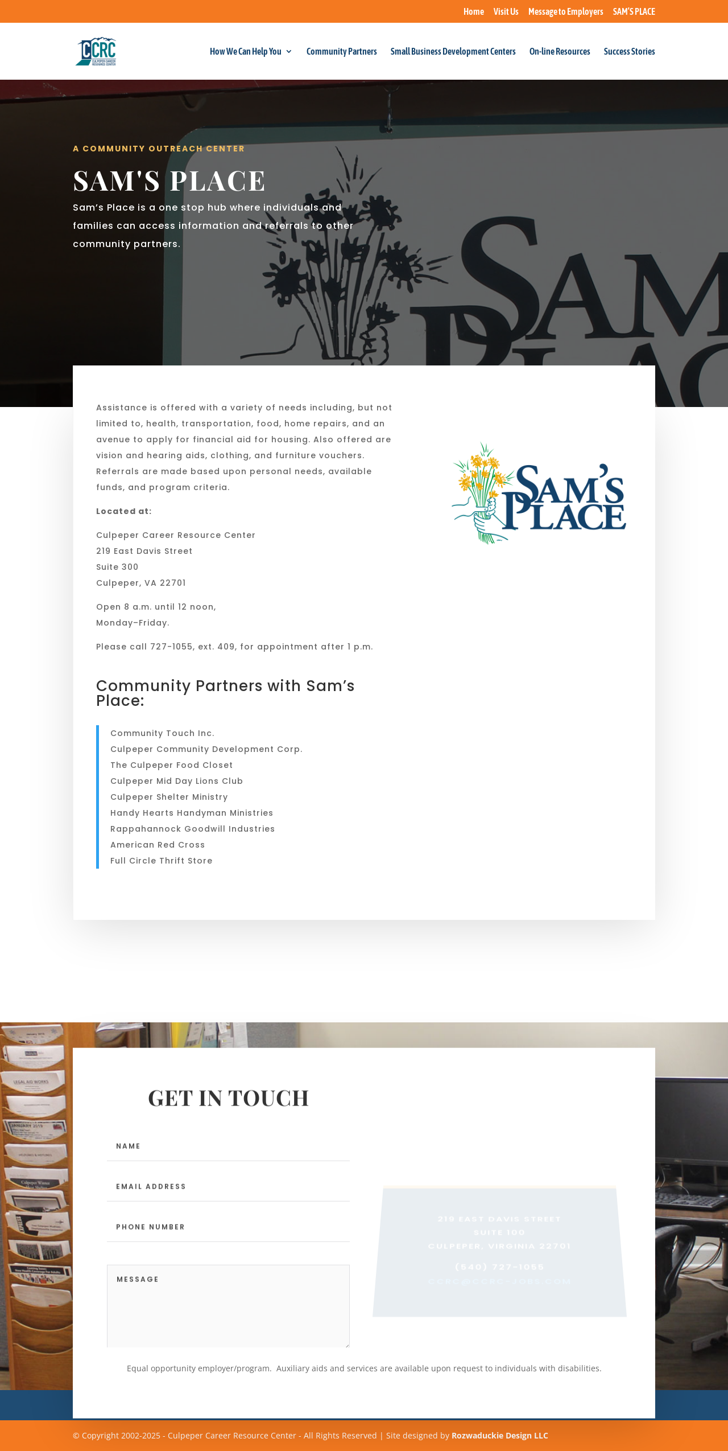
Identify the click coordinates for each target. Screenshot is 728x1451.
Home (474, 12)
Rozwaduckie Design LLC (500, 1435)
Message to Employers (565, 12)
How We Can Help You (246, 51)
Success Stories (629, 51)
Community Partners (342, 51)
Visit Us (506, 12)
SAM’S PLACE (634, 12)
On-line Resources (560, 51)
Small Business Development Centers (453, 51)
